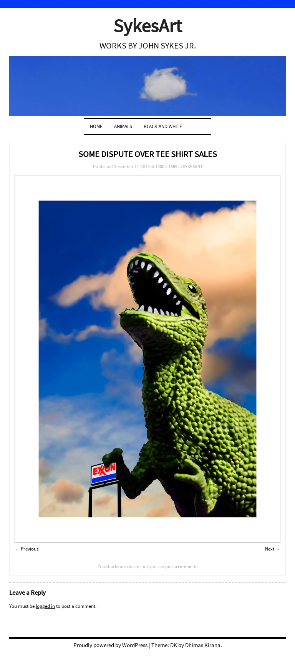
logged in (45, 606)
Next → (272, 549)
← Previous (26, 549)
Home (96, 126)
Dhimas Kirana (202, 645)
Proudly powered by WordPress (110, 645)
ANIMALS (123, 126)
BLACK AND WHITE (163, 126)
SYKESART (192, 166)
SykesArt (147, 25)
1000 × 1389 (166, 166)
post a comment (181, 566)
